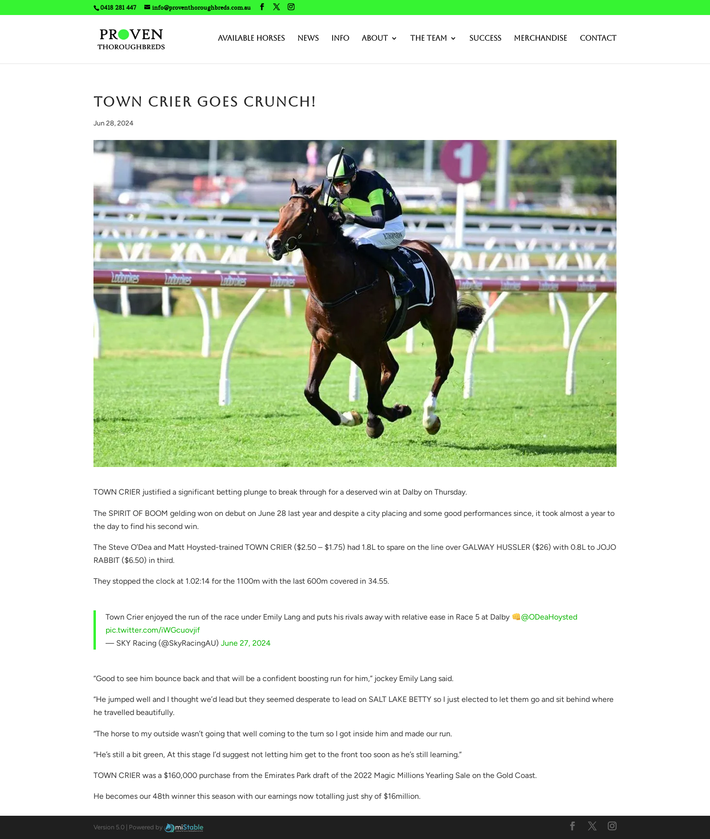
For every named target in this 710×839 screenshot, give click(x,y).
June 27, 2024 (246, 643)
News (308, 38)
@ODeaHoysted (549, 616)
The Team (428, 38)
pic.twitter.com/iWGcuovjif (153, 630)
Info (340, 38)
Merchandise (540, 38)
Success (485, 38)
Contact (598, 38)
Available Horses (251, 38)
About (375, 38)
